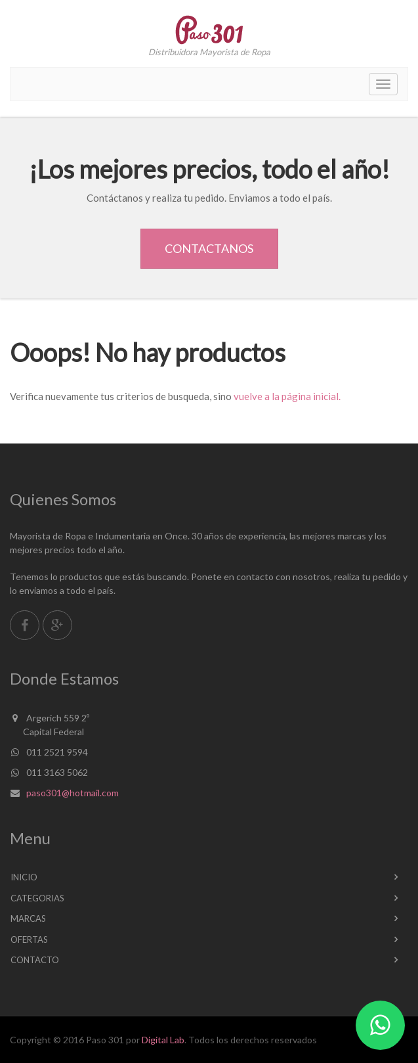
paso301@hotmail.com (72, 792)
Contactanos (209, 248)
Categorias (37, 898)
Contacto (34, 960)
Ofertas (29, 939)
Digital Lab (163, 1039)
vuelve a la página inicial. (287, 396)
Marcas (28, 918)
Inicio (23, 877)
